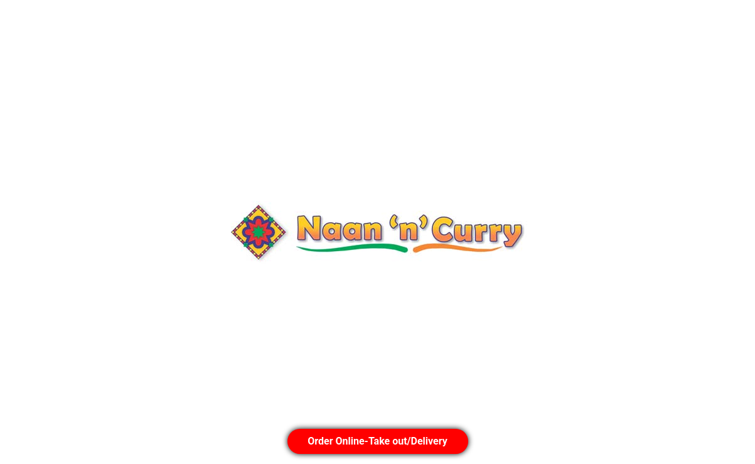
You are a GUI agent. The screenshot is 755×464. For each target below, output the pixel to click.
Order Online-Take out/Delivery (377, 441)
